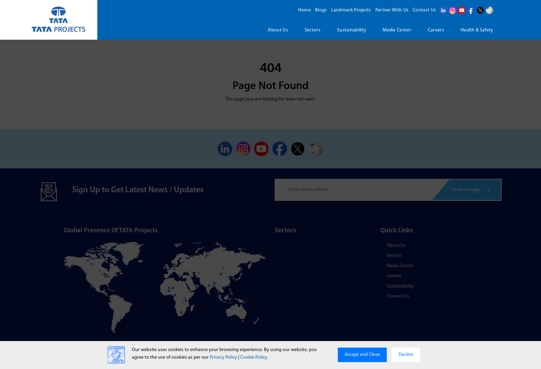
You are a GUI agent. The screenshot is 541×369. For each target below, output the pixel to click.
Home (303, 10)
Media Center (397, 30)
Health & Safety (477, 30)
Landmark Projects (351, 10)
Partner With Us (391, 10)
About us (278, 30)
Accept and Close (362, 354)
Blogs (320, 10)
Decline (406, 354)
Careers (436, 30)
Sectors (313, 30)
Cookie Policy (253, 357)
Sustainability (351, 30)
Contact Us (423, 10)
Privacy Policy (223, 357)
